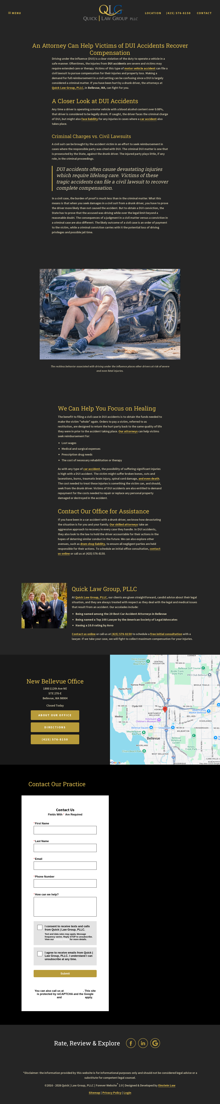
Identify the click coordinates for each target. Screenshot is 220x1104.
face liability (89, 119)
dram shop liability (92, 544)
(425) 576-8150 (178, 13)
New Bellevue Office (55, 681)
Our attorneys (128, 431)
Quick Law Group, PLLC (67, 88)
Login (127, 1092)
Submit (65, 973)
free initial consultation (166, 634)
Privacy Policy (61, 939)
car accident (148, 119)
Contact (204, 13)
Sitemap (94, 1092)
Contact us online (84, 634)
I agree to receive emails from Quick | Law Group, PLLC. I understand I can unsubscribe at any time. (69, 956)
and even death (148, 478)
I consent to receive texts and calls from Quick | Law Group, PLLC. (69, 933)
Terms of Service (73, 997)
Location (153, 13)
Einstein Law (166, 1085)
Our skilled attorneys (124, 524)
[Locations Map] (165, 709)
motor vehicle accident (139, 68)
